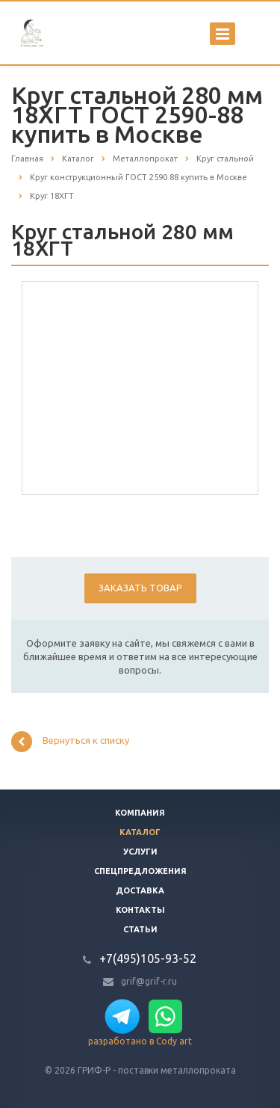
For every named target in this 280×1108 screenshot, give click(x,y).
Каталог (140, 832)
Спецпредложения (140, 871)
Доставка (140, 890)
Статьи (140, 929)
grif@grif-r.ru (149, 981)
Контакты (140, 909)
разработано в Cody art (140, 1041)
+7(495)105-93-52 (147, 958)
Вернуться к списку (70, 741)
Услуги (140, 851)
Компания (140, 812)
